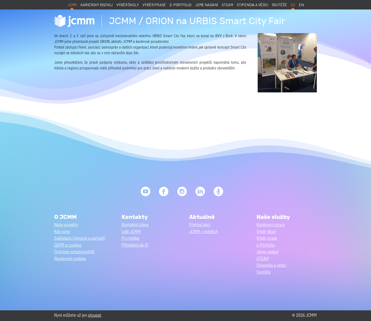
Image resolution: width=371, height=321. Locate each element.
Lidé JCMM (131, 232)
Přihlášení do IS (135, 245)
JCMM (72, 4)
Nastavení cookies (70, 259)
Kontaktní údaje (135, 225)
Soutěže (279, 4)
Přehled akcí (199, 225)
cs (293, 4)
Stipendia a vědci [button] (271, 265)
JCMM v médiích (203, 232)
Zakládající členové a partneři (79, 238)
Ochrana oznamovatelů (74, 252)
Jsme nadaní (206, 4)
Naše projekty (66, 225)
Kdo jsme (62, 232)
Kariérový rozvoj (96, 4)
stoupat (94, 315)
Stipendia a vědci (252, 4)
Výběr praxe (154, 4)
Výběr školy (127, 4)
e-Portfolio (180, 4)
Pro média (130, 238)
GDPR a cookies (67, 245)
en (301, 4)
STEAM (227, 4)
